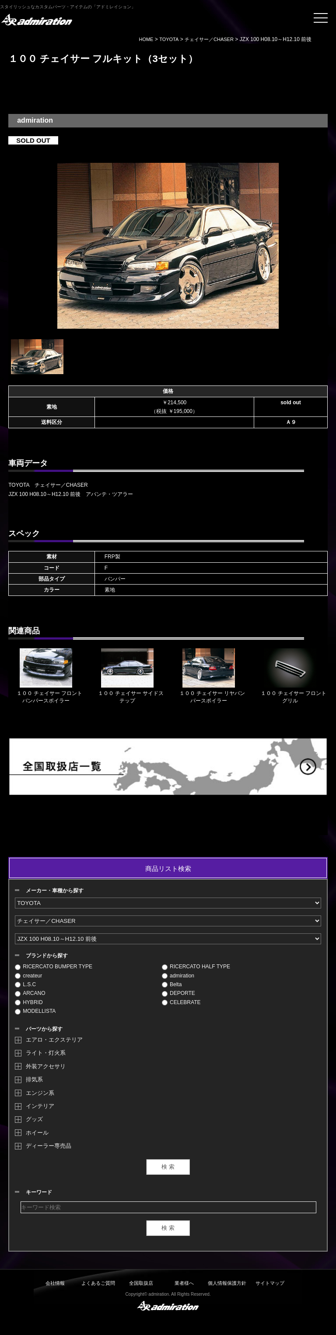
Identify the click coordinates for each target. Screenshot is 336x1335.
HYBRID (28, 1002)
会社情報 (55, 1283)
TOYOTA (168, 39)
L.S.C (25, 984)
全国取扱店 (141, 1283)
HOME (146, 39)
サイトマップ (270, 1283)
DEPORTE (178, 993)
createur (28, 976)
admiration (178, 976)
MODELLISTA (35, 1011)
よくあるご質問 (98, 1283)
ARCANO (30, 993)
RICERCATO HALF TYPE (196, 966)
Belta (172, 984)
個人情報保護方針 (227, 1283)
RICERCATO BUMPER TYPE (53, 966)
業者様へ (184, 1283)
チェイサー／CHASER (209, 39)
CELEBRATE (181, 1002)
